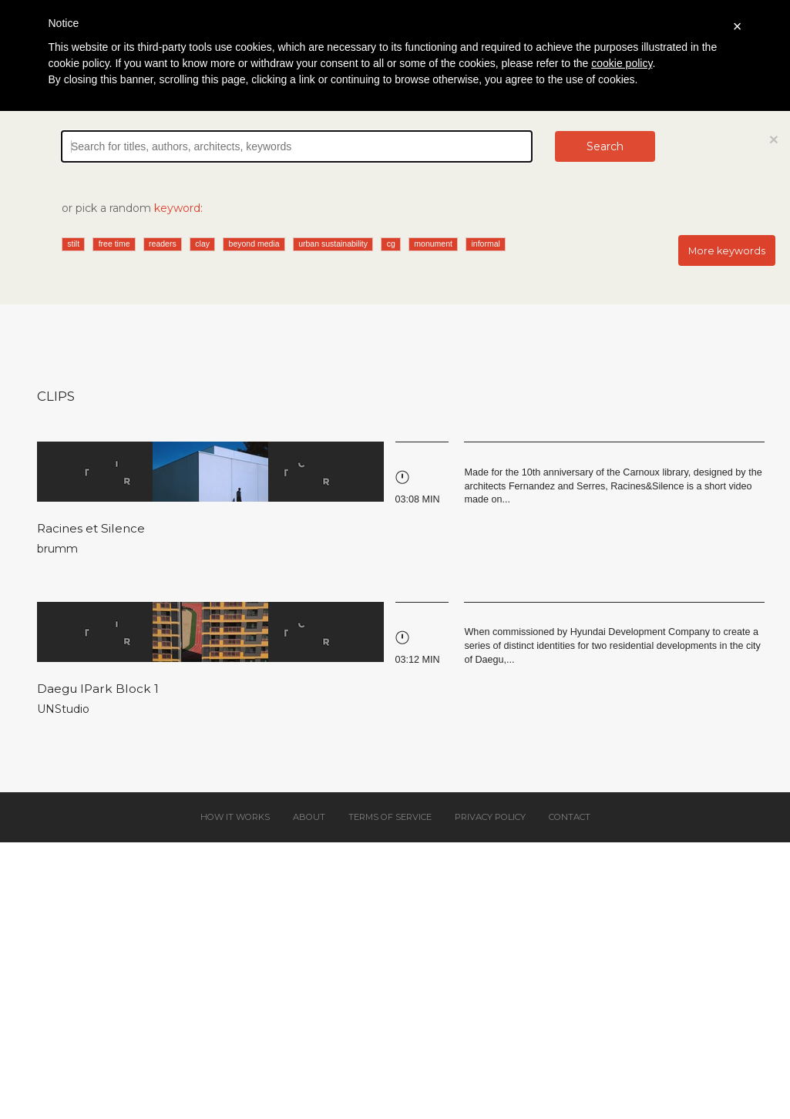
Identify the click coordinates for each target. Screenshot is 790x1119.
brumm (57, 549)
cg (391, 243)
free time (114, 243)
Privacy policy (490, 817)
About (309, 817)
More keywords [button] (726, 251)
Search (605, 146)
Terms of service (390, 817)
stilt (73, 243)
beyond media (254, 243)
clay (202, 243)
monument (433, 243)
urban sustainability (333, 243)
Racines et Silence (91, 528)
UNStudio (63, 709)
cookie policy (621, 63)
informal (486, 243)
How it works (235, 817)
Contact (569, 817)
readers (162, 243)
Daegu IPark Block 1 (98, 688)
